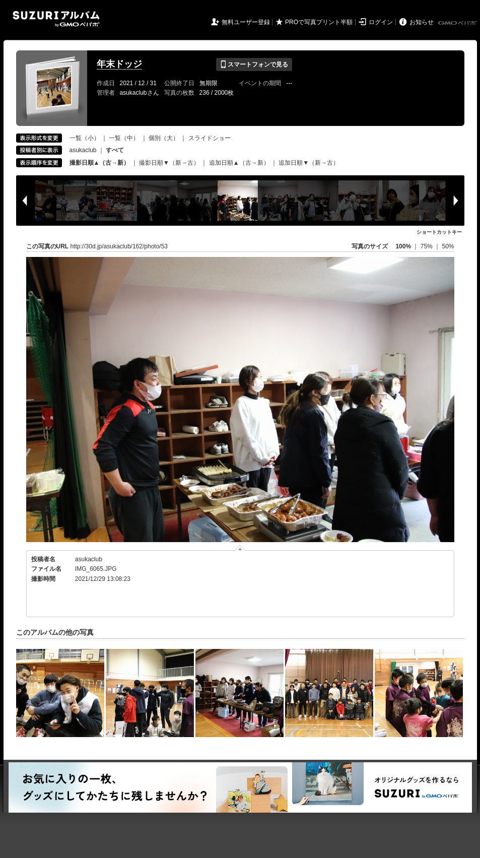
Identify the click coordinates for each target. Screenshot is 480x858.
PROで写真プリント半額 (319, 22)
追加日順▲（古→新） (239, 162)
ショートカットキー (439, 232)
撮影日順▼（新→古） (169, 162)
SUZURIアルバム (56, 19)
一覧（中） (124, 138)
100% (403, 246)
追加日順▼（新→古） (309, 162)
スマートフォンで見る (254, 64)
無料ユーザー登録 (246, 22)
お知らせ (421, 22)
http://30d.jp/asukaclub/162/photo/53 (119, 246)
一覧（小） (85, 138)
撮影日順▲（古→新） (100, 162)
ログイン (381, 22)
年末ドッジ (119, 64)
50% (448, 246)
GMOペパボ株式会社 (458, 23)
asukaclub (83, 150)
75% (427, 246)
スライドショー (209, 138)
